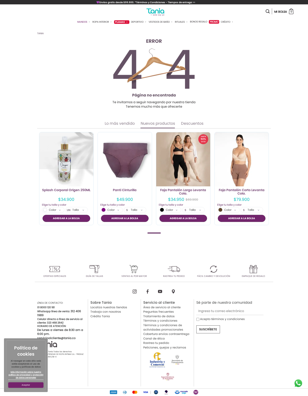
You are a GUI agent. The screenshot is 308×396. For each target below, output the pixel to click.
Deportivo (139, 21)
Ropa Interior (102, 21)
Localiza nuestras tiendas (108, 307)
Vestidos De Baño (161, 21)
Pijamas (121, 22)
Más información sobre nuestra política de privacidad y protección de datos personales (26, 375)
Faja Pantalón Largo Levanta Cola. (183, 192)
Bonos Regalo (198, 21)
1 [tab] (154, 232)
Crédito (227, 21)
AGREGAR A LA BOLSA (66, 218)
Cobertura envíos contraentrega (166, 334)
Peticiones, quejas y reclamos (164, 347)
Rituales (181, 21)
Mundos (84, 21)
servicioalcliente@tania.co (56, 338)
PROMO (214, 21)
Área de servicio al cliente (162, 307)
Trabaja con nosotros (105, 312)
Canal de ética (154, 338)
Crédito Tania (100, 316)
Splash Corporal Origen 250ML (66, 190)
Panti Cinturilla (125, 190)
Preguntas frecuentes (158, 312)
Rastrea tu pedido (156, 343)
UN (69, 210)
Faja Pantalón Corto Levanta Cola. (241, 192)
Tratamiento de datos (159, 316)
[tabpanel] (66, 178)
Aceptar (26, 384)
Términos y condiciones (160, 321)
